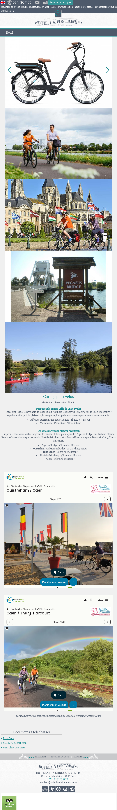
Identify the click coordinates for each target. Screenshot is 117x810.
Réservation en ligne (60, 2)
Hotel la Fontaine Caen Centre (58, 773)
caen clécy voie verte (14, 747)
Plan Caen (8, 738)
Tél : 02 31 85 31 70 (58, 779)
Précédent (40, 756)
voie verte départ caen (15, 743)
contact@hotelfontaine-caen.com (58, 782)
